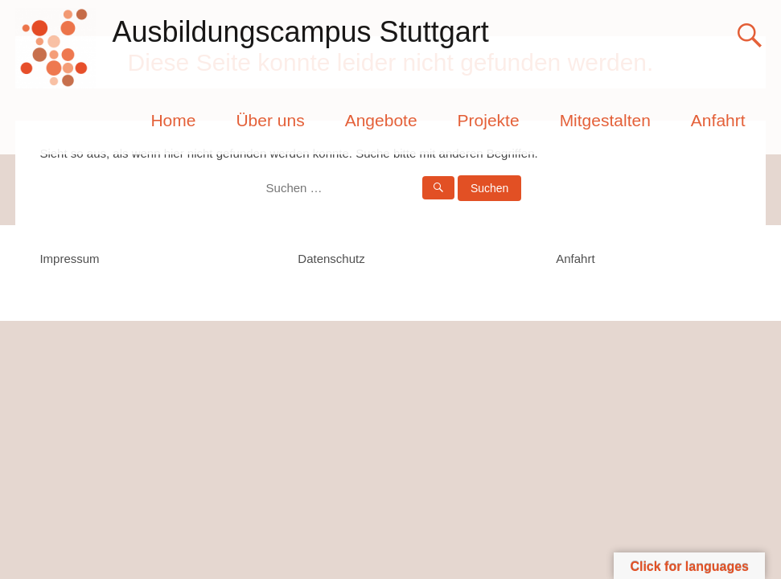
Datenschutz (331, 258)
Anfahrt (718, 120)
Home (172, 120)
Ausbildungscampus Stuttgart (300, 31)
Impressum (69, 258)
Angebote (381, 120)
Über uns (270, 120)
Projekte (489, 120)
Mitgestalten (605, 120)
